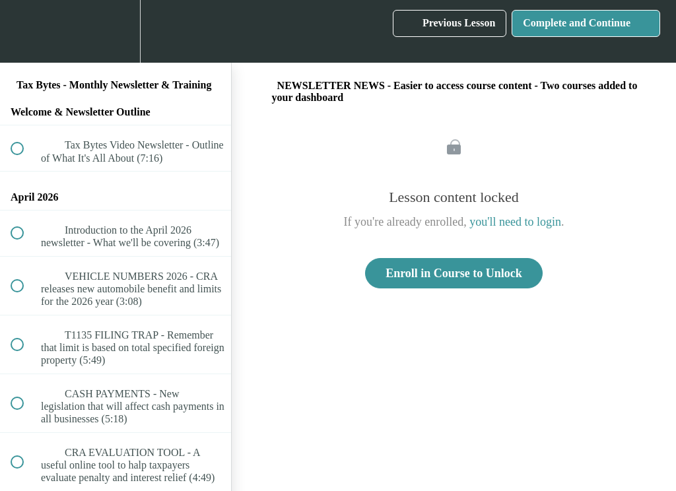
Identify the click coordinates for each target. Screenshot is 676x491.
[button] (24, 31)
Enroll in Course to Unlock (454, 273)
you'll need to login (515, 221)
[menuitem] (115, 31)
